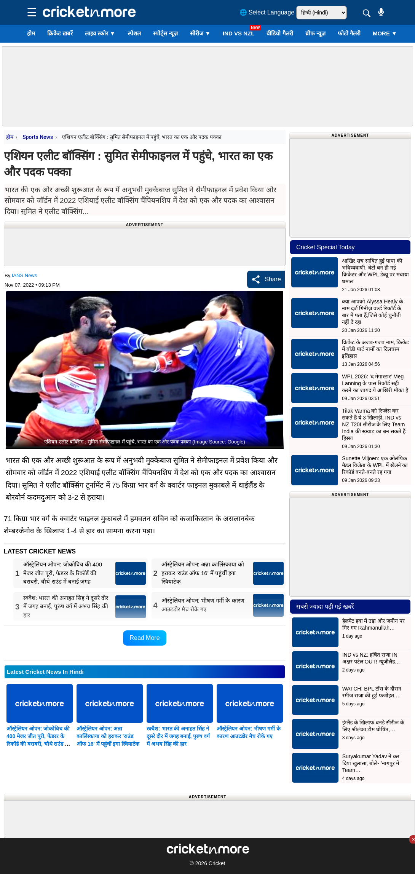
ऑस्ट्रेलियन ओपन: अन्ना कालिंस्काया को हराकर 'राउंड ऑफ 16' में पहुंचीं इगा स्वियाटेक (108, 736)
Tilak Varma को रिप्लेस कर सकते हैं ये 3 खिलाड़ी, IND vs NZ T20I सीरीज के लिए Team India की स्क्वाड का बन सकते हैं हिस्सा (373, 424)
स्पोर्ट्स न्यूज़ (165, 33)
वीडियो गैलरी (280, 33)
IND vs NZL (238, 33)
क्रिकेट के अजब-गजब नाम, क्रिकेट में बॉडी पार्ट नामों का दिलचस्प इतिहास (375, 349)
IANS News (24, 275)
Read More (144, 638)
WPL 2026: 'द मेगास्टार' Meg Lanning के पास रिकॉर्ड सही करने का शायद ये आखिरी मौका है (375, 383)
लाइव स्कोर (100, 33)
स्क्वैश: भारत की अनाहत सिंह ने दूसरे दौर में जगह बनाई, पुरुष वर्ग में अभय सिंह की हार (178, 736)
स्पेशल (134, 33)
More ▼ (385, 33)
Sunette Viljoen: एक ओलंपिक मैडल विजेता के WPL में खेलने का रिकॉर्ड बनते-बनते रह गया (375, 465)
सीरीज (200, 33)
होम (31, 33)
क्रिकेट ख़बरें (60, 33)
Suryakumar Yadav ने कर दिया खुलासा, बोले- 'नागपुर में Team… (371, 763)
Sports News (37, 137)
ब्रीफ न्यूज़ (315, 33)
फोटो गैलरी (349, 33)
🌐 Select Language (267, 12)
